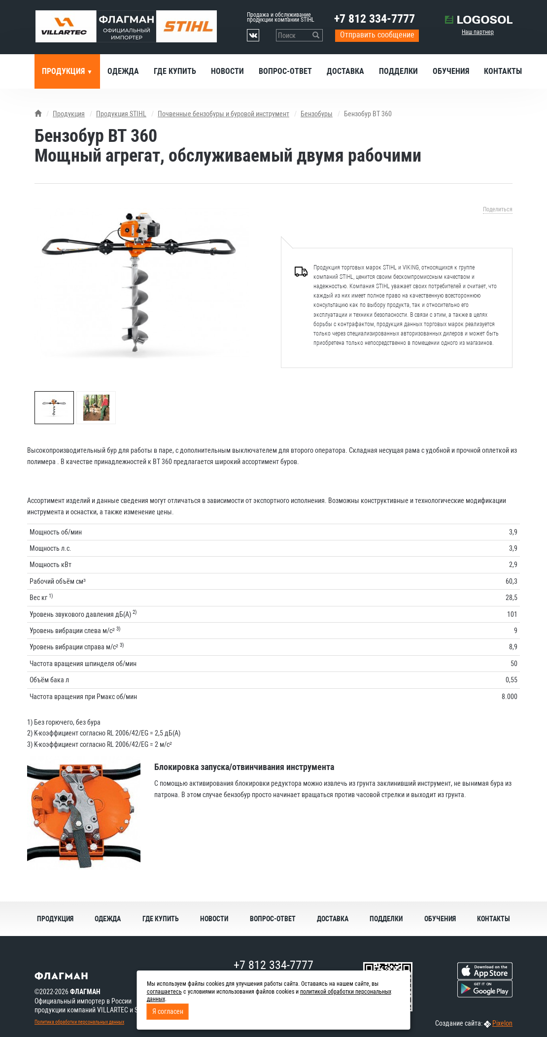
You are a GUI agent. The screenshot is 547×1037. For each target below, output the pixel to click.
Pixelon (502, 1023)
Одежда (123, 71)
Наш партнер (478, 32)
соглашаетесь (164, 991)
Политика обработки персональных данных (79, 1022)
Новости (227, 71)
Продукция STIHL (121, 114)
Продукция (64, 71)
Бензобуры (317, 114)
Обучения (451, 71)
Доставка (345, 71)
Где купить (175, 71)
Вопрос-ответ (285, 71)
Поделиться (498, 209)
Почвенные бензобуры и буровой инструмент (223, 114)
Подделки (398, 71)
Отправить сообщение (377, 34)
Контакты (503, 71)
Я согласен (167, 1011)
